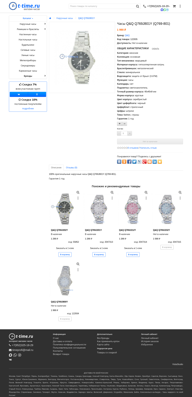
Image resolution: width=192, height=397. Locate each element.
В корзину (65, 254)
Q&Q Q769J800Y (59, 302)
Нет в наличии (150, 141)
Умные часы (27, 55)
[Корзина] (174, 6)
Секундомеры (28, 66)
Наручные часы (33, 24)
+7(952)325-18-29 (21, 345)
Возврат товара (61, 354)
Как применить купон (108, 341)
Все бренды (103, 338)
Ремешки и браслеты (31, 29)
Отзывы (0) (71, 167)
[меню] (180, 6)
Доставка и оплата (62, 341)
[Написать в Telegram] (20, 354)
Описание (56, 167)
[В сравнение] (124, 124)
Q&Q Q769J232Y (161, 230)
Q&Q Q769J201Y (93, 230)
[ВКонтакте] (11, 359)
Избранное (147, 344)
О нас (56, 338)
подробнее (28, 108)
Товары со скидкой (107, 352)
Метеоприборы (28, 60)
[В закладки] (119, 124)
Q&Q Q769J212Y (127, 230)
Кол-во (120, 129)
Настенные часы (28, 34)
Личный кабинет (149, 338)
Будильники (28, 45)
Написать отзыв (148, 148)
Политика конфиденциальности (69, 344)
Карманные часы (28, 71)
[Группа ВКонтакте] (19, 94)
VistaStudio (177, 364)
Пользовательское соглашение (69, 348)
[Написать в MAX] (11, 354)
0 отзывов (133, 148)
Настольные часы (28, 40)
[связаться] (156, 6)
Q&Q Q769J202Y (59, 230)
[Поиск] (102, 6)
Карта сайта (103, 344)
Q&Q (127, 35)
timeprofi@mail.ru (21, 349)
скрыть (155, 48)
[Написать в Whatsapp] (15, 354)
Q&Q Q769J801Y (86, 18)
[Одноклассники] (37, 94)
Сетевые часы (28, 50)
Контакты (58, 351)
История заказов (150, 341)
